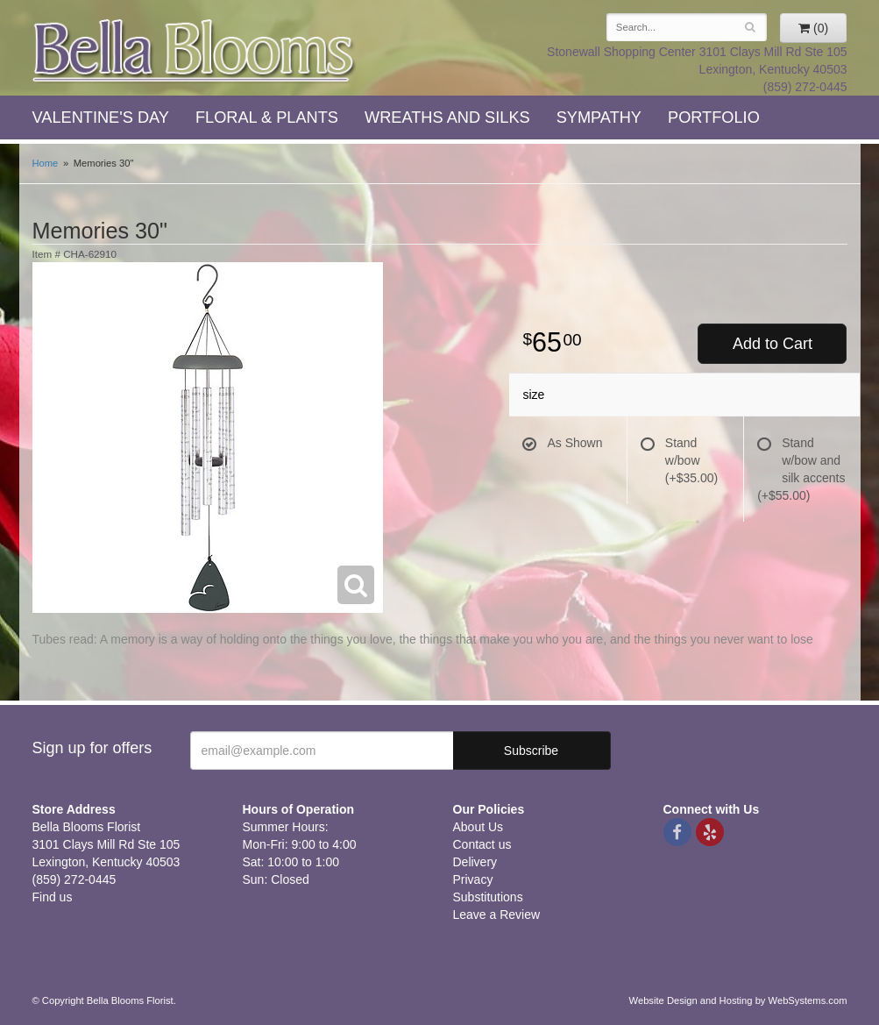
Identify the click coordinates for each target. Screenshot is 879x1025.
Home (45, 163)
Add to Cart (772, 343)
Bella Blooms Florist (194, 51)
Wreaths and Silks (447, 117)
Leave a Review (497, 915)
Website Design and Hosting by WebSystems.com (738, 1000)
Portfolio (714, 117)
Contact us (482, 844)
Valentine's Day (100, 117)
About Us (478, 827)
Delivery (475, 862)
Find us (52, 897)
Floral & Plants (266, 117)
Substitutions (488, 897)
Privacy (473, 879)
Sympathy (599, 117)
